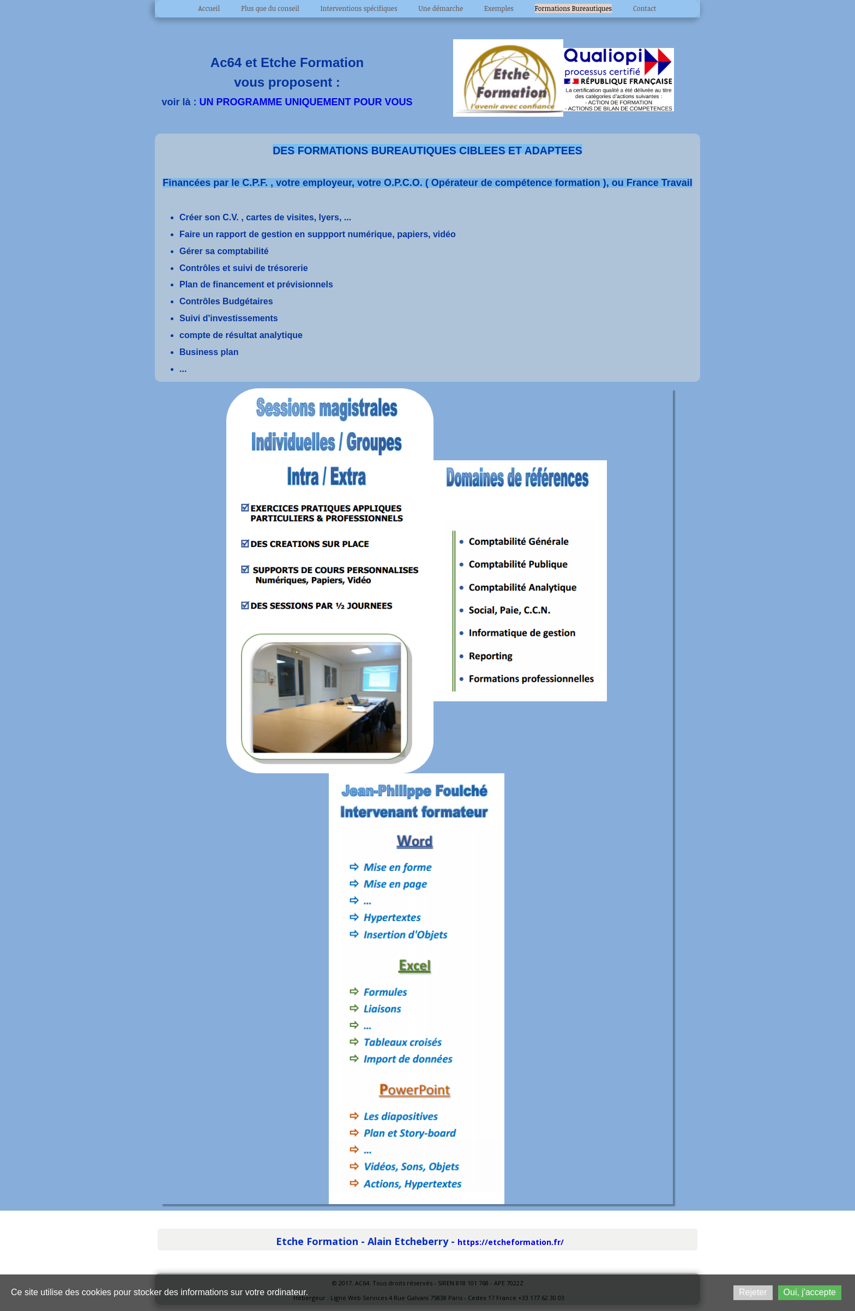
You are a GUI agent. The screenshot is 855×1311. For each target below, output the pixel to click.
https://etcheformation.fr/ (510, 1242)
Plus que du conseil (270, 8)
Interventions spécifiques (359, 8)
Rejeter (753, 1292)
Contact (644, 8)
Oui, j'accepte (810, 1292)
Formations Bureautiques (573, 8)
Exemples (499, 8)
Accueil (209, 8)
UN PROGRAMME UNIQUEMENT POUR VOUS (306, 102)
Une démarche (441, 8)
